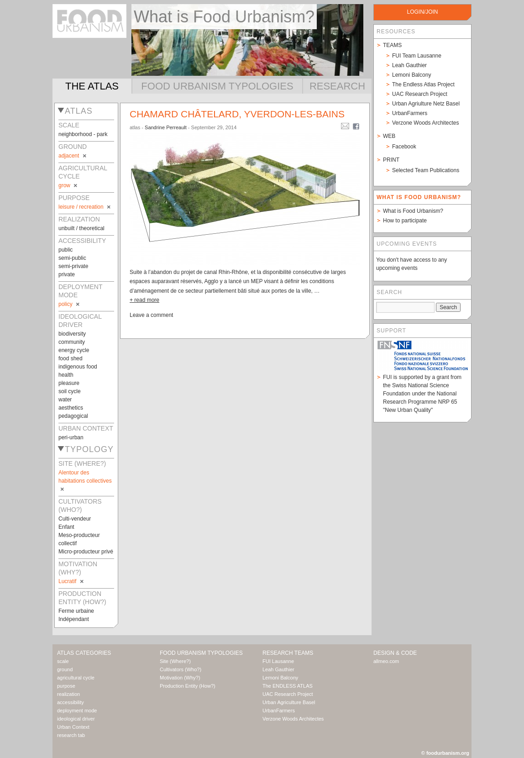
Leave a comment (151, 315)
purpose (66, 686)
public (65, 250)
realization (68, 694)
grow (68, 185)
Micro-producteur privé (85, 551)
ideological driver (76, 718)
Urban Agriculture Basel (288, 702)
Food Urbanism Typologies (217, 86)
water (65, 399)
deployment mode (77, 710)
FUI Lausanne (278, 661)
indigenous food (77, 366)
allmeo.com (386, 661)
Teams (392, 45)
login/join (422, 12)
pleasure (68, 383)
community (71, 342)
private (66, 274)
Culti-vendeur (74, 519)
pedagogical (73, 416)
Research (337, 86)
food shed (70, 358)
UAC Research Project (419, 94)
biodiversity (72, 334)
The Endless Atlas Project (423, 84)
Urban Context (73, 727)
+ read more (144, 300)
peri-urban (71, 437)
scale (63, 661)
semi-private (73, 266)
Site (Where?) (175, 661)
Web (389, 136)
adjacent (73, 156)
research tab (71, 735)
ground (65, 669)
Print (391, 160)
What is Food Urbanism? (413, 211)
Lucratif (71, 581)
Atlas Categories (84, 653)
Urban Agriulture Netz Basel (426, 103)
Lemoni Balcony (411, 75)
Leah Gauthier (409, 65)
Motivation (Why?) (180, 677)
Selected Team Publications (425, 170)
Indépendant (73, 619)
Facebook (404, 146)
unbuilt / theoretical (81, 228)
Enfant (66, 527)
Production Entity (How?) (187, 686)
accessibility (70, 702)
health (65, 375)
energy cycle (73, 350)
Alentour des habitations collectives (85, 480)
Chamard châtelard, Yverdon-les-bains (237, 114)
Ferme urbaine (76, 611)
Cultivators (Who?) (180, 669)
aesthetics (70, 408)
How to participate (405, 220)
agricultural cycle (75, 677)
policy (69, 304)
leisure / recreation (85, 207)
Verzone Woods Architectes (425, 123)
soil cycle (69, 391)
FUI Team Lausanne (416, 56)
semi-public (72, 258)
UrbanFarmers (409, 113)
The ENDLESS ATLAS (287, 686)
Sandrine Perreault (166, 127)
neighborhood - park (82, 134)
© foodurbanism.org (445, 753)
